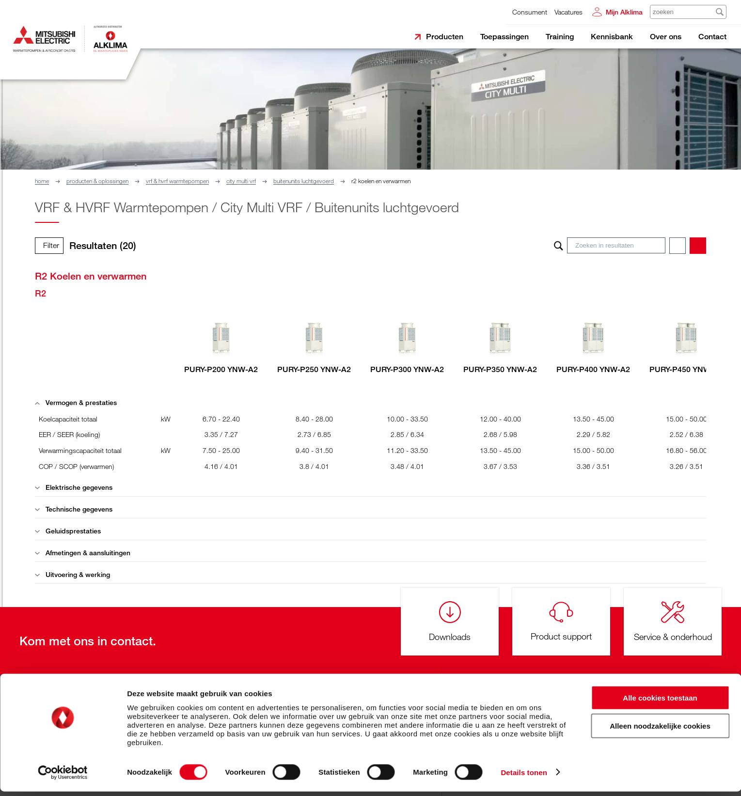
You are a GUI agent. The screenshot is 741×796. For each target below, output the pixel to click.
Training (560, 36)
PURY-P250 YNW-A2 (314, 369)
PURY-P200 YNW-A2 (221, 369)
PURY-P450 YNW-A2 (686, 369)
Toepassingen (504, 36)
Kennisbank (612, 36)
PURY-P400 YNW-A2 (593, 369)
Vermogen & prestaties (76, 402)
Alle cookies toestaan (660, 702)
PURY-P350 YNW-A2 (500, 369)
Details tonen (524, 777)
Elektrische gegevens (73, 487)
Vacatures (568, 12)
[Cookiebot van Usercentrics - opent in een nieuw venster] (62, 777)
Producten (444, 36)
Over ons (665, 36)
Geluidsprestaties (68, 531)
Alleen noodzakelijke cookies (660, 731)
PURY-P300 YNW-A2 (407, 369)
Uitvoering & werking (72, 574)
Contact (712, 36)
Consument (529, 12)
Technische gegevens (73, 509)
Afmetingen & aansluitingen (82, 552)
